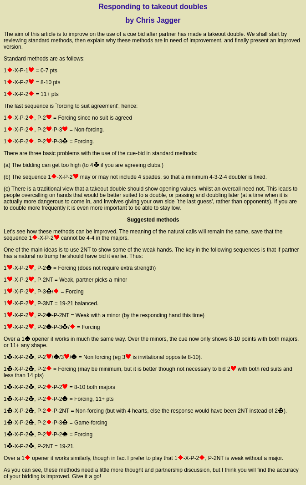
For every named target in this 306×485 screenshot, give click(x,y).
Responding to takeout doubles (152, 6)
